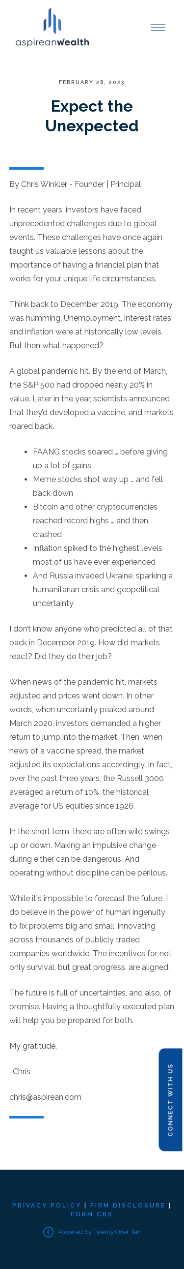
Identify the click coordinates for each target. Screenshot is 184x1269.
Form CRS (92, 1214)
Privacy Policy (46, 1205)
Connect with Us (170, 1100)
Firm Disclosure (128, 1205)
